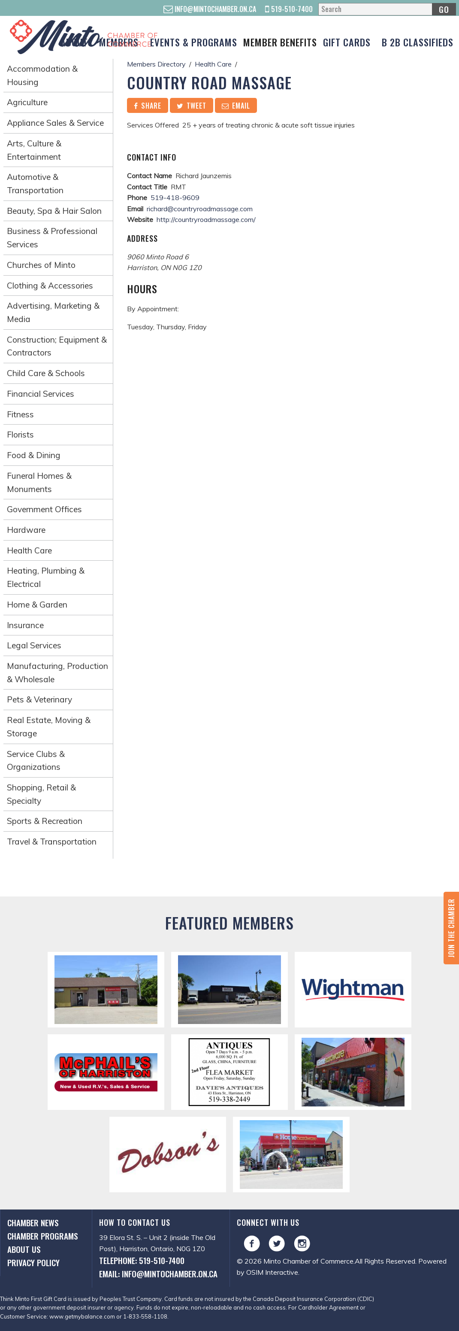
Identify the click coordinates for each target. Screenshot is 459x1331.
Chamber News (33, 1222)
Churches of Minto (41, 265)
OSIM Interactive (272, 1272)
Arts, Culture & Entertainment (34, 150)
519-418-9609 (175, 197)
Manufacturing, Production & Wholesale (57, 672)
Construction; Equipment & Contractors (57, 346)
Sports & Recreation (44, 821)
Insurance (25, 625)
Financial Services (40, 394)
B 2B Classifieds (417, 42)
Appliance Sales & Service (55, 123)
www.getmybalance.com (82, 1316)
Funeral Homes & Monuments (39, 482)
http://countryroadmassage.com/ (206, 219)
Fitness (20, 414)
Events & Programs (193, 42)
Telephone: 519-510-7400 (141, 1260)
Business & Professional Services (52, 237)
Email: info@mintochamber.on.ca (158, 1273)
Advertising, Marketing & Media (53, 312)
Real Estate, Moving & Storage (49, 726)
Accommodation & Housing (42, 75)
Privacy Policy (33, 1262)
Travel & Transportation (52, 841)
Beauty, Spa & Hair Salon (54, 211)
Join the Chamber (451, 928)
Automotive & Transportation (35, 183)
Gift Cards (347, 42)
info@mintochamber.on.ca (209, 9)
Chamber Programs (42, 1236)
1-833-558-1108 (145, 1316)
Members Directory (156, 64)
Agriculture (27, 102)
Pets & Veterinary (39, 699)
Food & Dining (33, 455)
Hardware (26, 530)
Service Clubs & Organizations (36, 760)
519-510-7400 (289, 9)
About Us (24, 1249)
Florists (20, 434)
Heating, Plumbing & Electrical (46, 577)
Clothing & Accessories (50, 285)
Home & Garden (37, 604)
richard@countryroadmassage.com (200, 208)
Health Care (29, 550)
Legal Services (34, 645)
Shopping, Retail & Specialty (41, 794)
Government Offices (44, 509)
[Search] (387, 9)
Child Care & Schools (46, 373)
